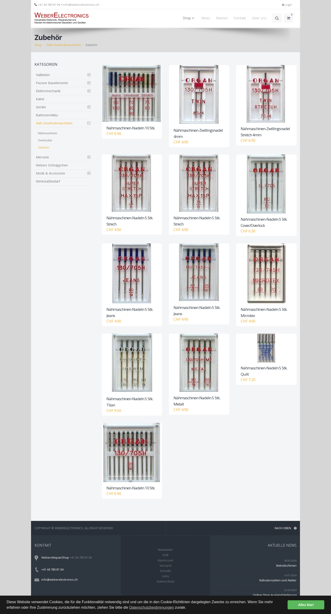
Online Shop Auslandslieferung (275, 595)
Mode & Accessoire (50, 173)
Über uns (259, 18)
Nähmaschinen (47, 133)
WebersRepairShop (55, 557)
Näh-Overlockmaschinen (64, 45)
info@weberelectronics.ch (81, 5)
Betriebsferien (286, 565)
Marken (222, 18)
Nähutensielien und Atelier (278, 580)
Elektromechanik (48, 91)
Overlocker (45, 140)
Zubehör (43, 147)
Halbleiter (43, 75)
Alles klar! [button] (306, 605)
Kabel (40, 99)
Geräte (41, 107)
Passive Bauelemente (52, 83)
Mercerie (42, 157)
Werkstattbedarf (48, 181)
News (206, 18)
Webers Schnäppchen (52, 165)
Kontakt (240, 18)
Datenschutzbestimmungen (151, 607)
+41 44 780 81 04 (49, 5)
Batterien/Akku (47, 115)
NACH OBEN (286, 528)
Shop (189, 18)
